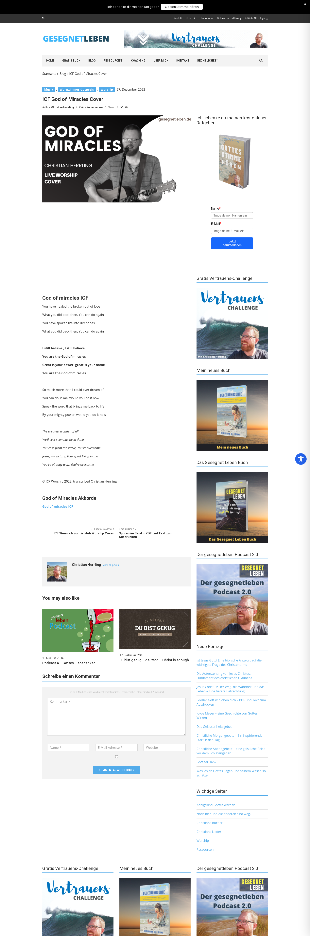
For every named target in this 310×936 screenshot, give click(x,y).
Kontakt (178, 18)
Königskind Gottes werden (216, 805)
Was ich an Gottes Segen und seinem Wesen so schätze (231, 773)
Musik (48, 89)
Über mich (191, 18)
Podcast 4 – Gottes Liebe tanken (68, 663)
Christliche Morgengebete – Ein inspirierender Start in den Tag (230, 737)
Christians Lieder (209, 832)
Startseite (49, 73)
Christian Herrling (62, 107)
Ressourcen (113, 60)
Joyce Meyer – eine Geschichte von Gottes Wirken (227, 715)
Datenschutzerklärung (229, 18)
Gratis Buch (71, 60)
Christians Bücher (209, 823)
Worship (107, 89)
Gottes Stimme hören (182, 7)
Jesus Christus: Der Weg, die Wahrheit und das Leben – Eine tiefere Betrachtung (231, 689)
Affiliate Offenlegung (256, 18)
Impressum (207, 18)
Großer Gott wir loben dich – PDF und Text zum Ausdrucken (231, 702)
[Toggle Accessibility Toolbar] (301, 459)
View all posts (111, 565)
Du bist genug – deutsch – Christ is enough (154, 660)
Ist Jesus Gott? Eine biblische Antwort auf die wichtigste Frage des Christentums (229, 662)
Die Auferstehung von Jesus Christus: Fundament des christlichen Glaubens (224, 675)
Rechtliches (206, 60)
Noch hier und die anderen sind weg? (224, 814)
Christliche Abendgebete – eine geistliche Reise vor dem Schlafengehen (231, 751)
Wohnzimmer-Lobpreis (77, 89)
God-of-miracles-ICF (57, 506)
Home (50, 60)
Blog (92, 60)
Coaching (138, 60)
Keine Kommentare (91, 107)
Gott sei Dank (206, 762)
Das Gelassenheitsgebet (214, 726)
